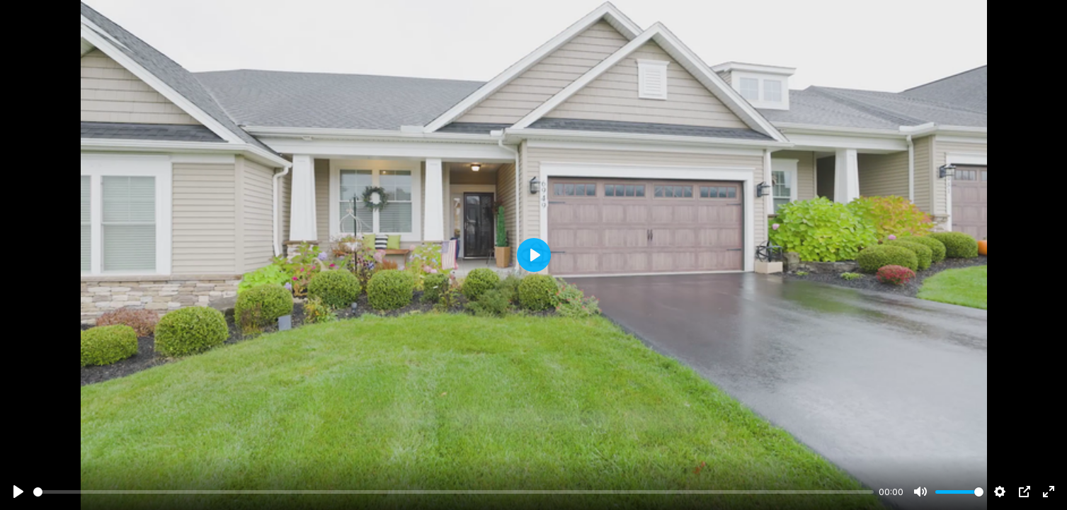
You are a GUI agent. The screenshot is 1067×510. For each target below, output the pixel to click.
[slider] (453, 492)
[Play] (18, 491)
